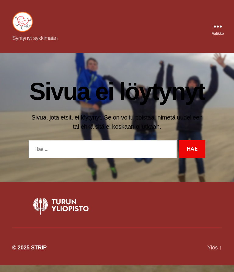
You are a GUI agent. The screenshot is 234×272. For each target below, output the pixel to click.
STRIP (39, 255)
